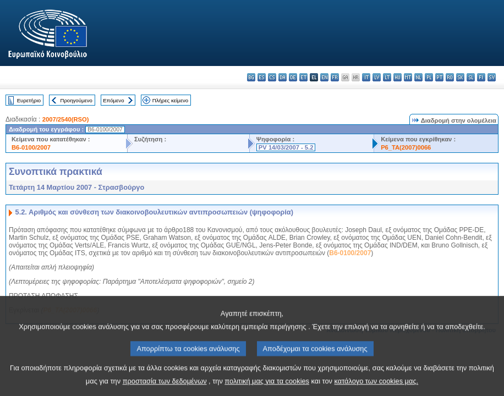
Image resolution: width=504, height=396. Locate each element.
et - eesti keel (303, 77)
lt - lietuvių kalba (387, 77)
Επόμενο (113, 100)
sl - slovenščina (471, 77)
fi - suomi (481, 77)
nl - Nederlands (418, 77)
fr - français (335, 77)
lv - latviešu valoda (376, 77)
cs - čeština (272, 77)
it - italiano (366, 77)
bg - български (251, 77)
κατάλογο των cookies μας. (377, 388)
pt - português (439, 77)
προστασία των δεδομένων (165, 388)
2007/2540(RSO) (65, 119)
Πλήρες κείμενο (170, 100)
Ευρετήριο (29, 100)
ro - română (450, 77)
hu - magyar (397, 77)
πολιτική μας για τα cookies (266, 388)
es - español (262, 77)
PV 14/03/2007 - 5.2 (286, 147)
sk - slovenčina (460, 77)
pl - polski (429, 77)
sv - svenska (491, 77)
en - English (324, 77)
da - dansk (282, 77)
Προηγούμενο (76, 100)
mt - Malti (408, 77)
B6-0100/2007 (31, 147)
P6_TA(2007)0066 (406, 147)
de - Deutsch (293, 77)
